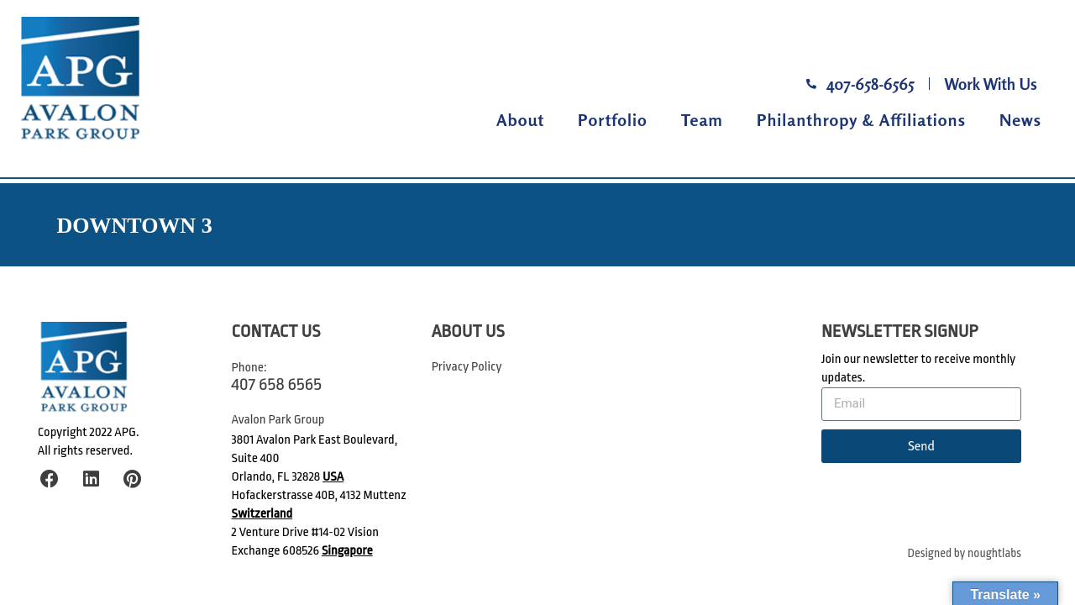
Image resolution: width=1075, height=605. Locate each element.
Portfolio (613, 119)
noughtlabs (994, 553)
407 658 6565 (277, 384)
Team (702, 119)
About (520, 119)
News (1020, 119)
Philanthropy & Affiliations (861, 119)
